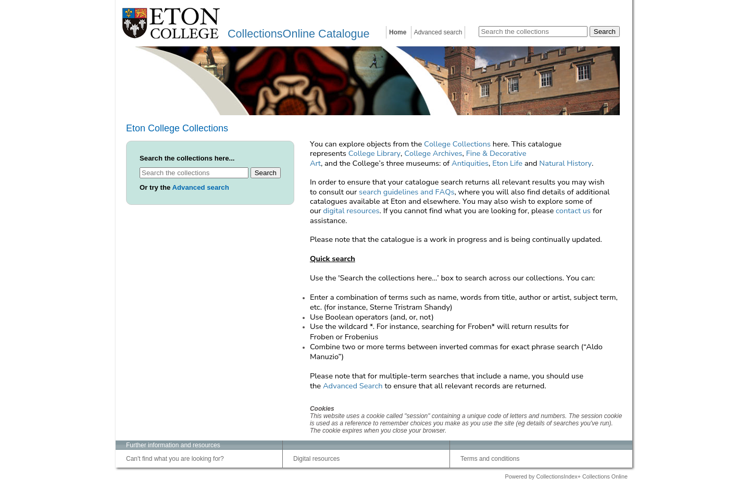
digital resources (351, 210)
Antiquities (470, 163)
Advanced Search (353, 386)
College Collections (457, 144)
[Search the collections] (533, 31)
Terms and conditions (489, 458)
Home (397, 32)
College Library (374, 153)
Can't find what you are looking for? (175, 458)
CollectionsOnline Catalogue (298, 33)
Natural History (565, 163)
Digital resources (316, 458)
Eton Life (507, 163)
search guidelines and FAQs (406, 192)
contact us (573, 210)
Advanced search (438, 32)
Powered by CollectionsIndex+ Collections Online (566, 476)
